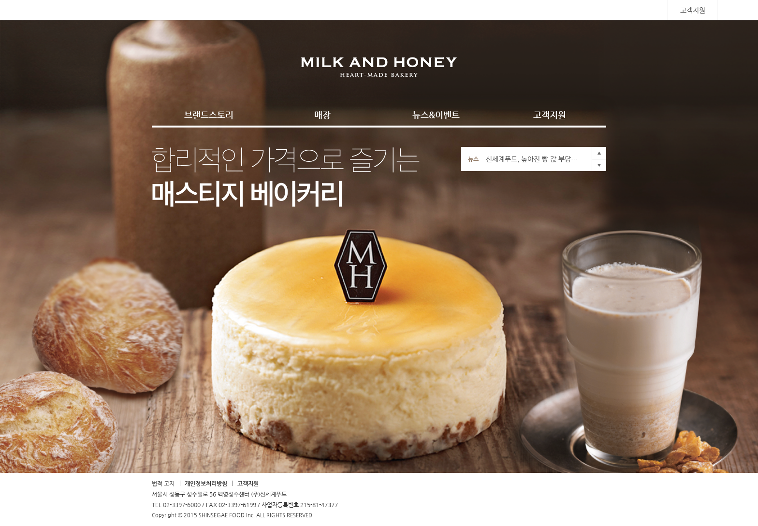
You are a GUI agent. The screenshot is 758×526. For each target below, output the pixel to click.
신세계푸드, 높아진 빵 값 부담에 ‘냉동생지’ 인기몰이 (534, 159)
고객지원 (692, 10)
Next (599, 165)
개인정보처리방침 (206, 483)
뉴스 (473, 159)
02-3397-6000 (182, 504)
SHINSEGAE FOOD (105, 10)
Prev (599, 153)
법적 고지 (163, 483)
